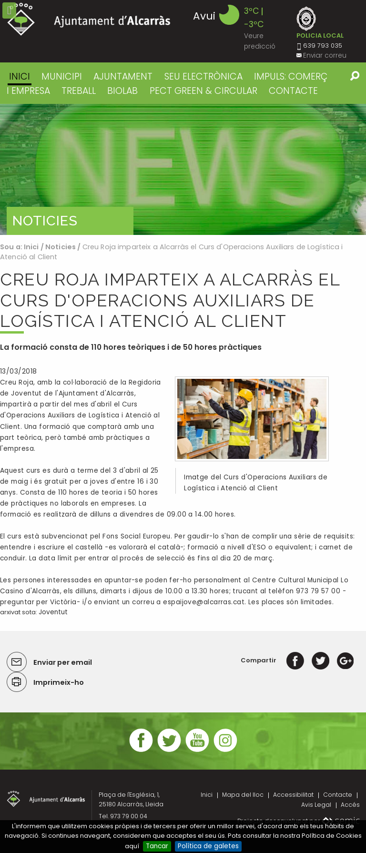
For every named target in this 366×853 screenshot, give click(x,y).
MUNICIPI (61, 76)
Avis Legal (316, 805)
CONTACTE (293, 90)
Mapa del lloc (243, 795)
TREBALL (78, 90)
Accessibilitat (293, 795)
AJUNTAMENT (122, 76)
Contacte (337, 795)
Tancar (157, 846)
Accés (350, 805)
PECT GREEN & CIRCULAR (203, 90)
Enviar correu (324, 55)
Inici (19, 76)
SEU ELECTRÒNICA (203, 76)
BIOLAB (122, 90)
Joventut (53, 612)
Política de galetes (208, 846)
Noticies (60, 247)
